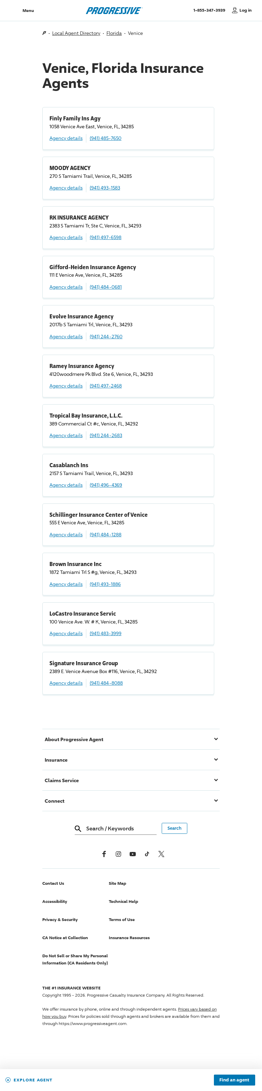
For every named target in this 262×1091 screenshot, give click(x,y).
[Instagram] (118, 854)
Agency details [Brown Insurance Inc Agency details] (66, 584)
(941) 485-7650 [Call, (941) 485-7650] (105, 138)
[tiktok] (147, 854)
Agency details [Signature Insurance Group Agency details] (66, 683)
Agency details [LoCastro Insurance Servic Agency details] (66, 633)
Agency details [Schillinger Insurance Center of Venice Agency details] (66, 534)
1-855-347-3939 (211, 10)
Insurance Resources (129, 937)
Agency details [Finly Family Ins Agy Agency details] (66, 138)
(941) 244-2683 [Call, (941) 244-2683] (106, 435)
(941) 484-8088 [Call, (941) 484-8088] (106, 683)
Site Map (117, 883)
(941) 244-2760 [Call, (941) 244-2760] (106, 336)
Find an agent (234, 1080)
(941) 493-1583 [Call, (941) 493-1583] (105, 187)
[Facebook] (104, 854)
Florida (114, 33)
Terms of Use (122, 919)
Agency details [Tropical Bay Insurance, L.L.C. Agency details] (66, 435)
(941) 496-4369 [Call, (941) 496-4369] (106, 485)
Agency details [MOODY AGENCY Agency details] (66, 187)
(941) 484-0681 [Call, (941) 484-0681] (106, 287)
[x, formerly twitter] (161, 854)
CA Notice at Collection (65, 937)
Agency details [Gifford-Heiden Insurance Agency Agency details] (66, 287)
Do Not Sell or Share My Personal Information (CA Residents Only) (75, 959)
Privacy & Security (60, 919)
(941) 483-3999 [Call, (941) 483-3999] (105, 633)
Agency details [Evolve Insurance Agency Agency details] (66, 336)
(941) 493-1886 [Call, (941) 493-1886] (105, 584)
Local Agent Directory (76, 33)
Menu (28, 10)
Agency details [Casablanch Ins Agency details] (66, 485)
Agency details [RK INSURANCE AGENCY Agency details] (66, 237)
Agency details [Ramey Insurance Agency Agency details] (66, 386)
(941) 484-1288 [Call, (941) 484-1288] (105, 534)
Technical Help (123, 901)
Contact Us (53, 883)
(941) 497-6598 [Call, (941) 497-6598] (105, 237)
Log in (245, 10)
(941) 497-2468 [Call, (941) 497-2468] (106, 386)
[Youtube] (133, 854)
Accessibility (54, 901)
